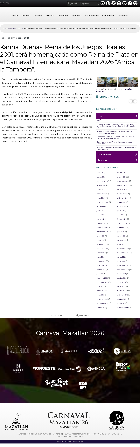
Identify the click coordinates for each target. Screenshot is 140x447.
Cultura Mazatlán (10, 28)
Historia (25, 15)
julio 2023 (120, 232)
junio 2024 (121, 211)
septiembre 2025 (123, 185)
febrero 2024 (121, 219)
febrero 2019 (121, 303)
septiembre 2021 (123, 270)
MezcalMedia (78, 436)
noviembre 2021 (123, 265)
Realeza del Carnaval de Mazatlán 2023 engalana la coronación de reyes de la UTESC (115, 137)
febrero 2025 (121, 194)
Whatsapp (124, 3)
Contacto (123, 15)
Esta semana (104, 155)
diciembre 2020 (102, 278)
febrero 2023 (101, 244)
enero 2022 (121, 261)
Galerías (128, 89)
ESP (8, 3)
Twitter (113, 3)
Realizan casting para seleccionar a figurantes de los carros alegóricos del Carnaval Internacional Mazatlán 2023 (116, 126)
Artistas (49, 15)
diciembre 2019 (122, 295)
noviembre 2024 (102, 202)
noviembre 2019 (102, 299)
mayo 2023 (121, 236)
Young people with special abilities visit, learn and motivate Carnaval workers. (114, 132)
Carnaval (37, 15)
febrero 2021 (121, 274)
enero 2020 (100, 295)
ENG (2, 3)
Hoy (100, 117)
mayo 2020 (121, 286)
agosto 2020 (121, 282)
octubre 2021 (101, 270)
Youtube (103, 3)
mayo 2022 (100, 257)
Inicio (15, 15)
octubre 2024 (121, 202)
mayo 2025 (121, 190)
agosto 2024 (121, 206)
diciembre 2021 (102, 265)
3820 (98, 120)
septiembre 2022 (123, 253)
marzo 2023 (121, 240)
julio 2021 (100, 274)
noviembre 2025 (123, 181)
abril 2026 (100, 173)
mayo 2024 (100, 215)
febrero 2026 (101, 177)
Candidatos (108, 15)
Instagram (119, 3)
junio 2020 (100, 286)
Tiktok (130, 3)
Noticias (76, 15)
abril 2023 (100, 240)
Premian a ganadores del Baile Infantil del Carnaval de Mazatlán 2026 (116, 148)
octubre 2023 (121, 227)
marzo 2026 (121, 173)
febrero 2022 (101, 261)
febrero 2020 (121, 291)
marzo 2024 (101, 219)
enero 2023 (121, 244)
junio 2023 (100, 236)
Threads (135, 3)
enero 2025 (100, 198)
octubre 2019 (121, 299)
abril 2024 (120, 215)
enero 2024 (100, 223)
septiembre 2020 (103, 282)
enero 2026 (121, 177)
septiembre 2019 (102, 303)
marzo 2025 (101, 194)
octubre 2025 (101, 185)
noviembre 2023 (102, 227)
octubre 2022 (101, 253)
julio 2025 (100, 190)
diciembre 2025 (102, 181)
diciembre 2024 (122, 198)
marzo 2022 (121, 257)
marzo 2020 (101, 291)
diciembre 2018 (122, 308)
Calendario (63, 15)
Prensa (20, 28)
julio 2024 (100, 211)
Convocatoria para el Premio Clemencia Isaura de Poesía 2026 (114, 143)
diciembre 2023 (122, 223)
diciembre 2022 (102, 249)
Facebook (108, 3)
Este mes (102, 161)
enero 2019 (100, 308)
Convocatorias (91, 15)
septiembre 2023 (103, 232)
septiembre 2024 (103, 206)
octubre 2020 (121, 278)
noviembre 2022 (123, 249)
